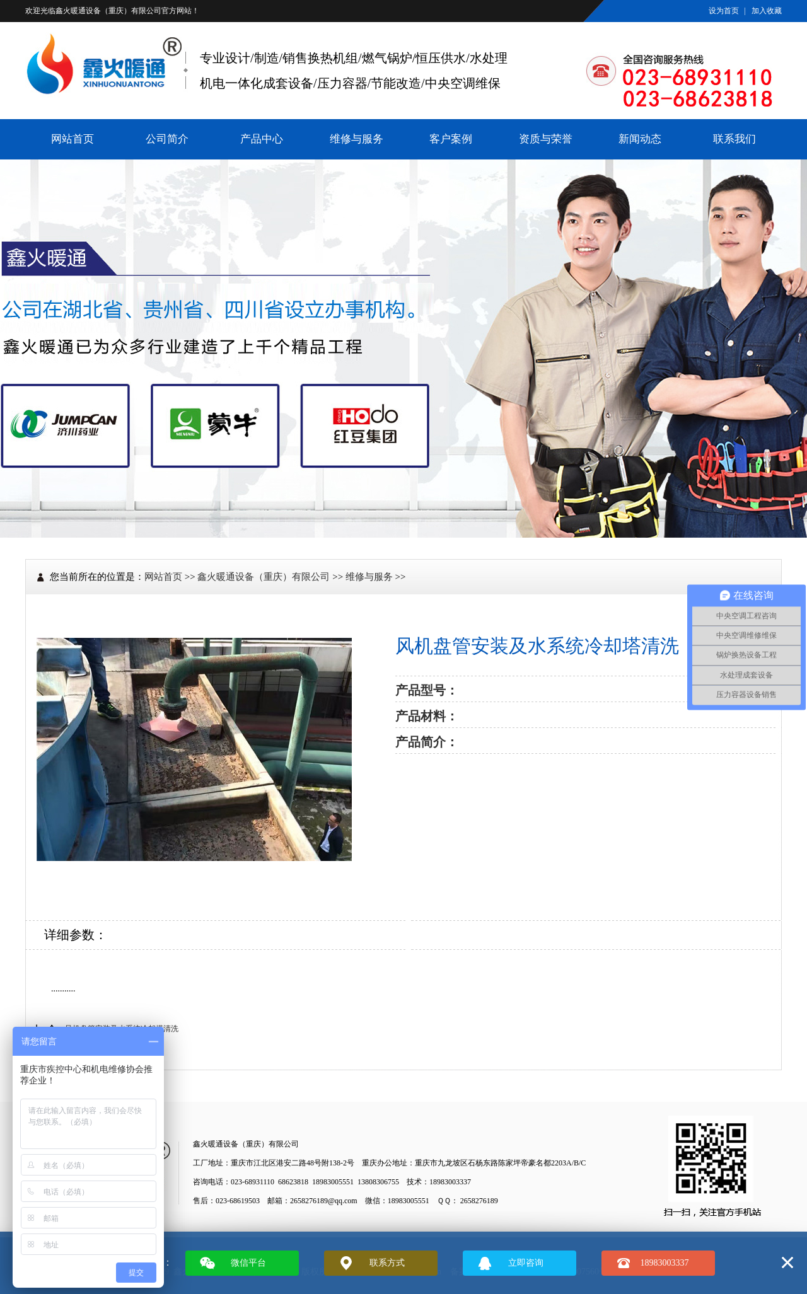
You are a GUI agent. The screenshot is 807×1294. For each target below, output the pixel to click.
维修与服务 (356, 139)
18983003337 (665, 1263)
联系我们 (734, 139)
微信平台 (248, 1263)
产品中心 (261, 139)
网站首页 (72, 139)
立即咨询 (525, 1263)
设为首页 (724, 10)
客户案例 (450, 139)
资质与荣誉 (545, 139)
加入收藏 (767, 10)
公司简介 (167, 139)
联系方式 (387, 1263)
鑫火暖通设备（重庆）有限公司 (108, 10)
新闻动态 (639, 139)
